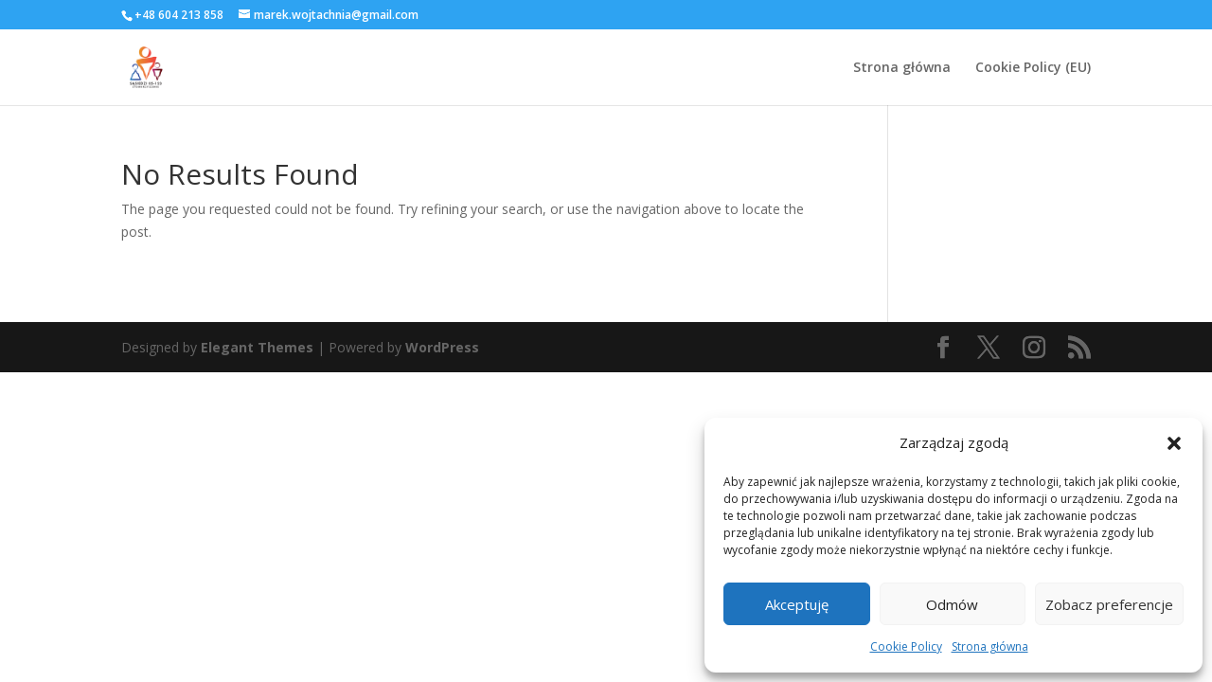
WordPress (442, 347)
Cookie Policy (906, 646)
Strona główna (990, 646)
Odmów (952, 604)
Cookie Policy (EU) (1033, 68)
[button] (1174, 443)
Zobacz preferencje (1109, 604)
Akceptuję (797, 604)
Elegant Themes (257, 347)
